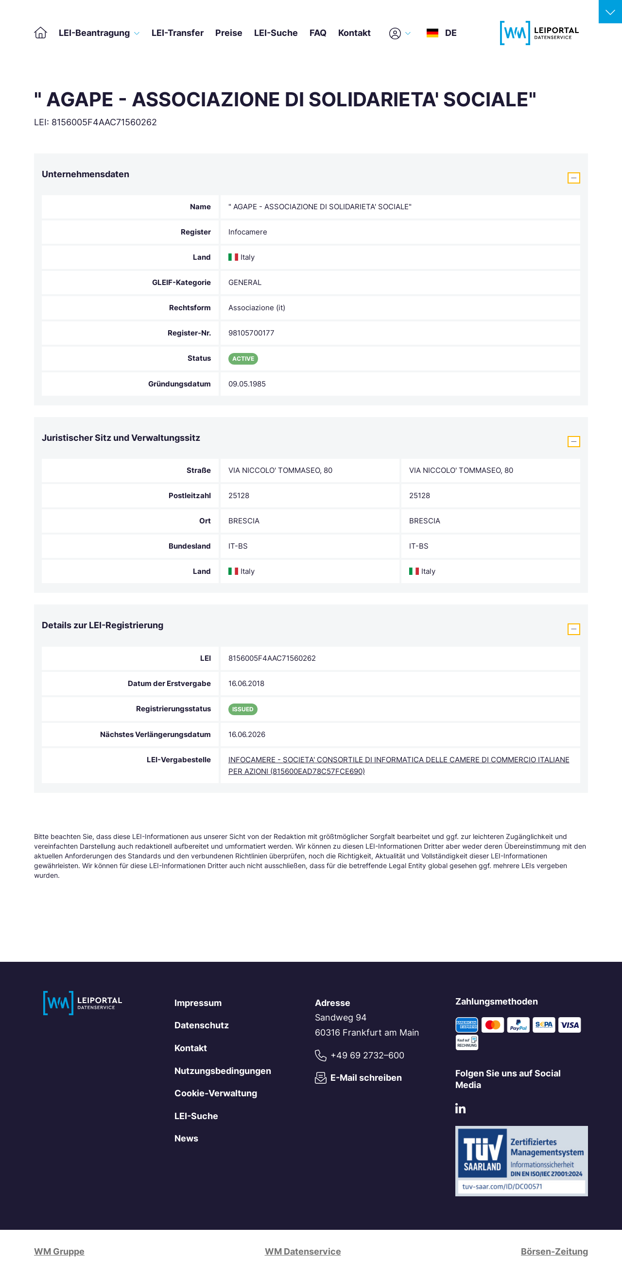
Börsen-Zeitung (554, 1251)
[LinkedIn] (460, 1111)
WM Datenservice (303, 1251)
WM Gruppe (59, 1251)
